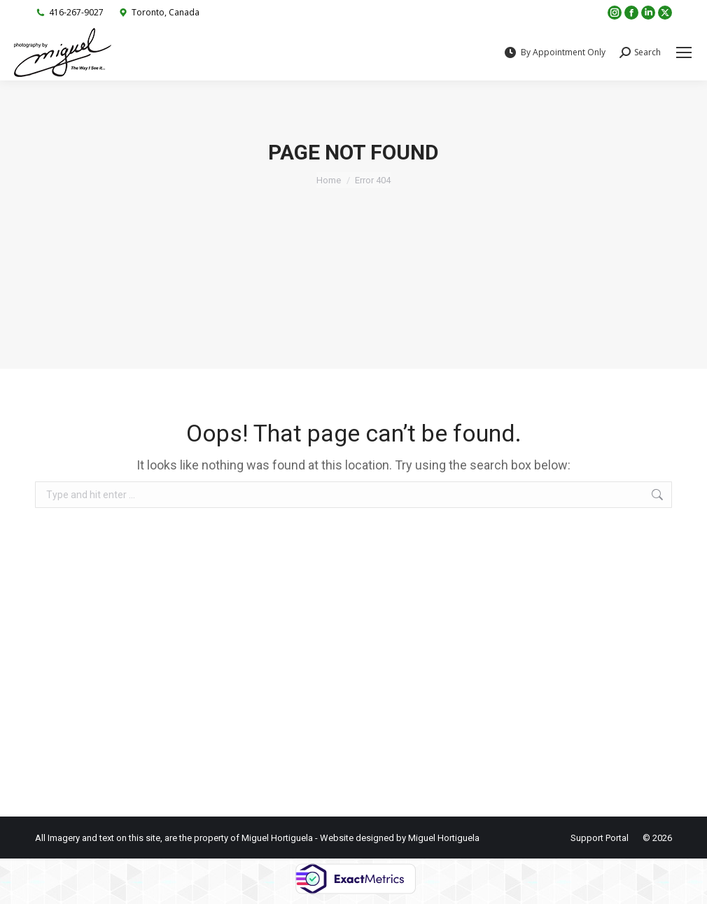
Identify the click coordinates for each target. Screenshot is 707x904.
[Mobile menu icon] (684, 52)
